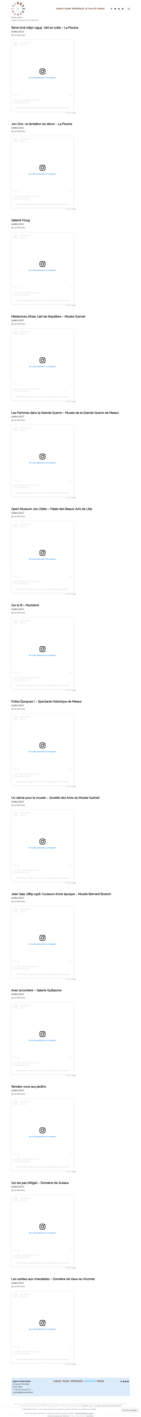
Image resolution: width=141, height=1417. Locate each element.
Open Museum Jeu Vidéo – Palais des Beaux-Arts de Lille (51, 509)
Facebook (111, 9)
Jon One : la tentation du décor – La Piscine (41, 124)
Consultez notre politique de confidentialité (107, 1406)
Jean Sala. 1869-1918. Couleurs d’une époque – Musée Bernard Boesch (61, 894)
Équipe (67, 9)
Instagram (122, 9)
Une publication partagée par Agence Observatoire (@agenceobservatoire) (42, 108)
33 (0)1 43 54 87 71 (23, 1389)
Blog (74, 113)
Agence (60, 9)
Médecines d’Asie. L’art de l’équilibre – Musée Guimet (48, 316)
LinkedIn (119, 9)
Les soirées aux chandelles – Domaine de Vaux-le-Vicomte (53, 1279)
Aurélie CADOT (17, 31)
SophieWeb (89, 1416)
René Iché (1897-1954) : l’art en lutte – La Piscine (44, 27)
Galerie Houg (20, 220)
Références (78, 9)
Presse (101, 9)
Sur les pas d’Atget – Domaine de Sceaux (40, 1183)
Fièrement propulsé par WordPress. (58, 1416)
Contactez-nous (87, 1406)
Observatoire (16, 17)
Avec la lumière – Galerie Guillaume (36, 990)
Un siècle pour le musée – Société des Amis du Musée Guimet (55, 798)
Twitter (115, 9)
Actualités (91, 9)
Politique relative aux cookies (84, 1413)
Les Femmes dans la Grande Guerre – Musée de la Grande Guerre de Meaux (65, 413)
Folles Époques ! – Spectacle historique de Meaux (46, 701)
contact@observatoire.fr (22, 1392)
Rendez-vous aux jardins (28, 1086)
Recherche (127, 9)
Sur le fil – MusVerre (25, 605)
